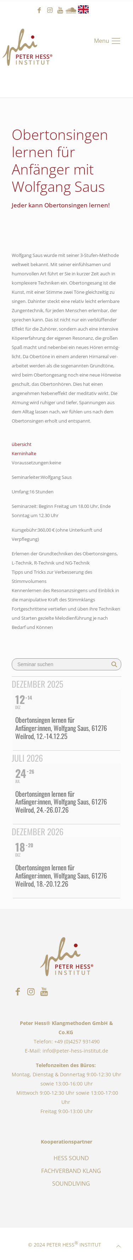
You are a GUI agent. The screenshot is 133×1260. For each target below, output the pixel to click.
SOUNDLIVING (71, 1183)
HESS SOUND (71, 1158)
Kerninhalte (24, 453)
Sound (71, 10)
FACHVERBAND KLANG (71, 1171)
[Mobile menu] (108, 40)
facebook (39, 10)
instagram (49, 10)
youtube (60, 10)
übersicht (22, 444)
